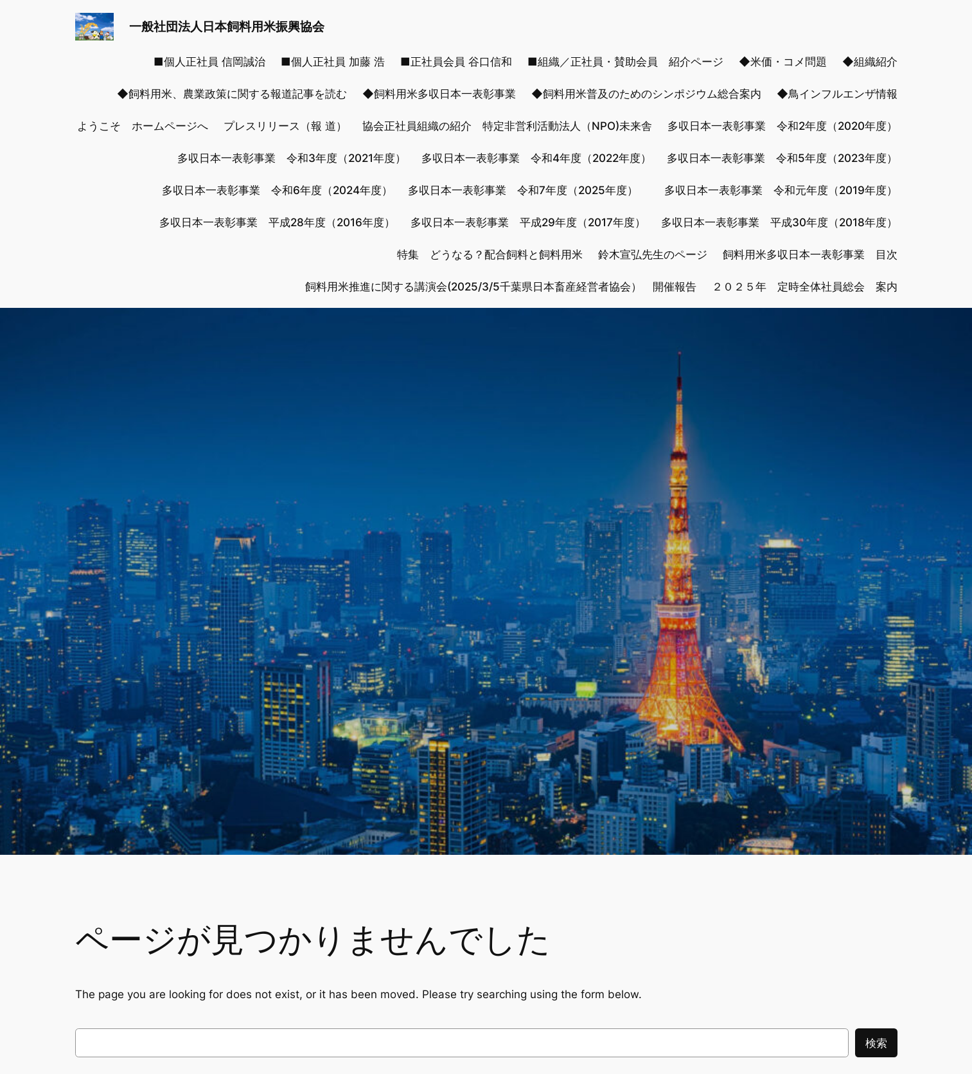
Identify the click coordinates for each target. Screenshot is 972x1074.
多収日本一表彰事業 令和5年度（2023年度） (782, 158)
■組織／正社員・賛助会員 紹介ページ (625, 61)
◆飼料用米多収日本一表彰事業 (439, 93)
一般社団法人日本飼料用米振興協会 (226, 26)
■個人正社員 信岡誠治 (209, 61)
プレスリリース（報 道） (285, 126)
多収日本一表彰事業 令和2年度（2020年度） (782, 126)
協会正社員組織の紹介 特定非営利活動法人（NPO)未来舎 (507, 126)
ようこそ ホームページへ (142, 126)
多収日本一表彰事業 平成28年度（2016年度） (277, 222)
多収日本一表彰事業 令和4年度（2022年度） (536, 158)
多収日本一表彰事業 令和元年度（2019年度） (780, 190)
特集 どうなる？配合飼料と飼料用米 (490, 254)
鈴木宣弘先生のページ (652, 254)
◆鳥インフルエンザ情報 (837, 93)
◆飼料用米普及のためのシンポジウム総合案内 (646, 93)
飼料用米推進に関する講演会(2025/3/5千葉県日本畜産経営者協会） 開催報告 (500, 286)
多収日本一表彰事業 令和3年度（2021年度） (291, 158)
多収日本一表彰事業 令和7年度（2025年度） (528, 190)
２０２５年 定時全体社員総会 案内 (804, 286)
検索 (876, 1043)
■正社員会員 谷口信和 (456, 61)
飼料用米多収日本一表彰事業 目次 (810, 254)
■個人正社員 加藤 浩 (333, 61)
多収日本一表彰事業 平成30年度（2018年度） (779, 222)
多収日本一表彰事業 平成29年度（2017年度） (528, 222)
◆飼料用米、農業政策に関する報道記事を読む (232, 93)
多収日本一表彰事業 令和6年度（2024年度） (277, 190)
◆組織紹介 (869, 61)
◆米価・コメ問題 (783, 61)
